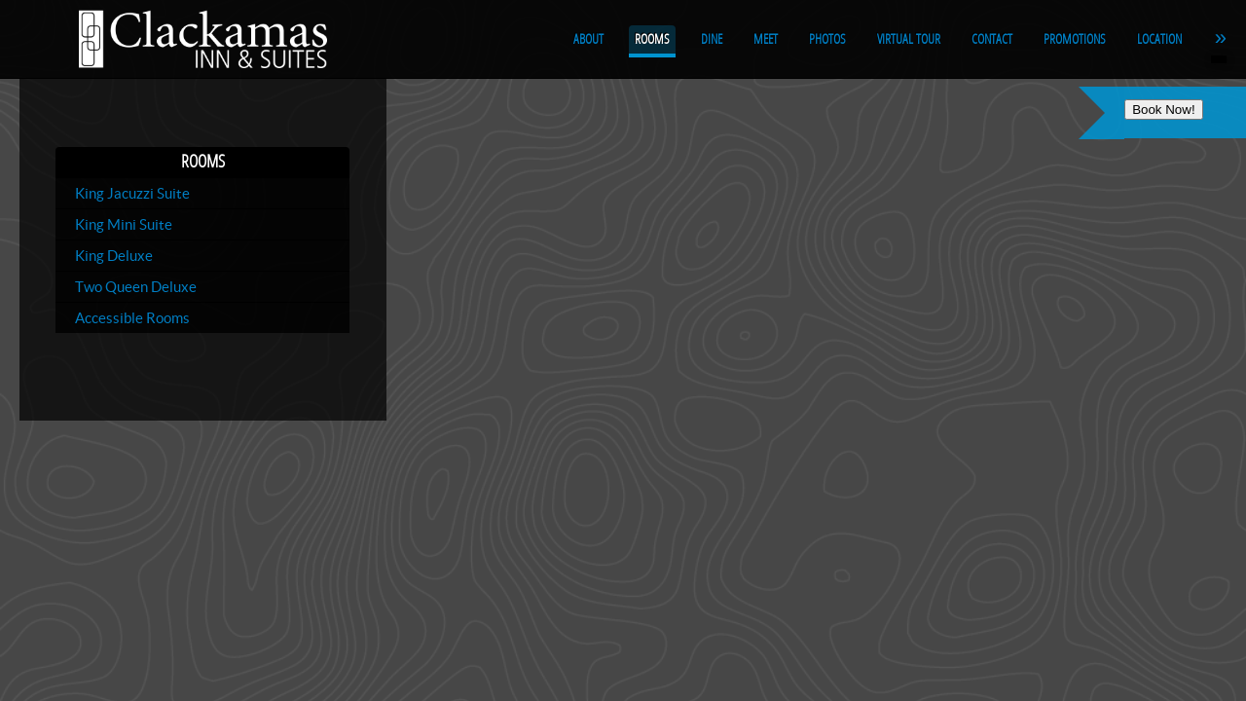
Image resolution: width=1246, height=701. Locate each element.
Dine (711, 39)
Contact (991, 39)
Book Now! (1163, 109)
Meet (765, 39)
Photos (827, 39)
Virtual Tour (908, 39)
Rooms (652, 39)
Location (1159, 39)
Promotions (1075, 39)
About (588, 39)
